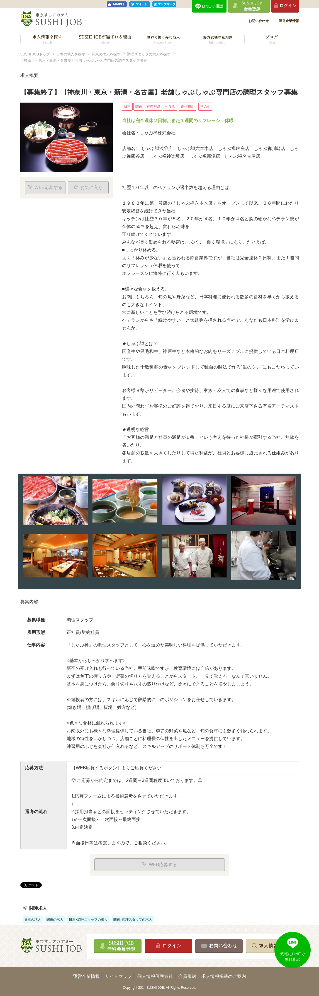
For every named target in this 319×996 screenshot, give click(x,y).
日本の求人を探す (70, 54)
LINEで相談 (212, 6)
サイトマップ (118, 976)
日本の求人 (32, 920)
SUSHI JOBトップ (35, 54)
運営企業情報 (289, 21)
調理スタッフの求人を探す (149, 54)
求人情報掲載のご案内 (223, 976)
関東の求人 (55, 920)
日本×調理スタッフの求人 (88, 920)
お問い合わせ (259, 21)
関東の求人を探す (106, 54)
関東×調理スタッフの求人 (132, 920)
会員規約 (187, 976)
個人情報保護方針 (155, 976)
